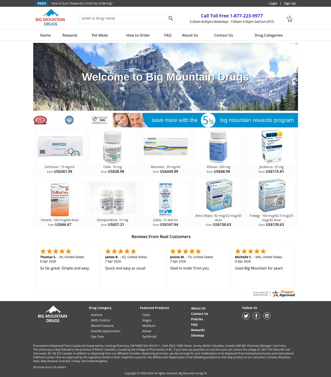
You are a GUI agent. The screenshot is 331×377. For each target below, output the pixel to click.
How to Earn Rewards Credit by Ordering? (81, 3)
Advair (147, 331)
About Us (190, 35)
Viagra (147, 320)
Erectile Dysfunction (106, 331)
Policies (197, 319)
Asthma (96, 315)
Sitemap (197, 335)
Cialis (146, 315)
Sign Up (289, 3)
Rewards (69, 35)
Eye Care (97, 336)
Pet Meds (100, 35)
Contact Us (223, 35)
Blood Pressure (102, 325)
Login (273, 3)
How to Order (138, 35)
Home (45, 35)
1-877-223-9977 (232, 16)
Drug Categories (269, 35)
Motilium (148, 325)
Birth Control (100, 320)
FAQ (167, 35)
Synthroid (149, 336)
